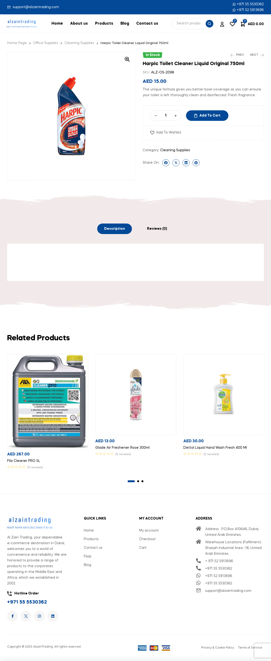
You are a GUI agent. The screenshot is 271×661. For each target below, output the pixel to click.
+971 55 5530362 (27, 602)
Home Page (17, 43)
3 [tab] (142, 481)
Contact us (147, 24)
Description (114, 228)
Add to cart (209, 115)
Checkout (147, 539)
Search (209, 24)
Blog (124, 24)
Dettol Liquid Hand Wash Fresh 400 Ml (215, 447)
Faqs (87, 556)
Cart (143, 547)
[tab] (115, 229)
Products (104, 24)
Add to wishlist (168, 132)
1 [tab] (131, 481)
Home (57, 24)
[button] (136, 8)
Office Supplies (45, 43)
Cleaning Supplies (79, 43)
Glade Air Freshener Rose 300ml (122, 447)
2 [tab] (138, 481)
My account (149, 530)
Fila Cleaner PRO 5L (23, 461)
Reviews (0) (157, 228)
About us (79, 24)
